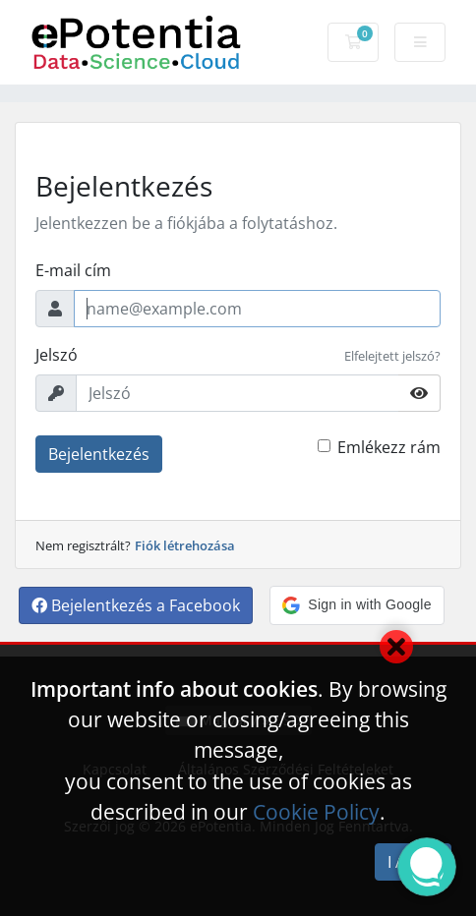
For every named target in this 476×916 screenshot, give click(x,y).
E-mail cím (73, 270)
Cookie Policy (316, 812)
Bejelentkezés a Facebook (135, 605)
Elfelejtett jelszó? (392, 356)
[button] (356, 605)
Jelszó (56, 355)
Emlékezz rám (389, 447)
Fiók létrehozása (185, 545)
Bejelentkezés (98, 454)
